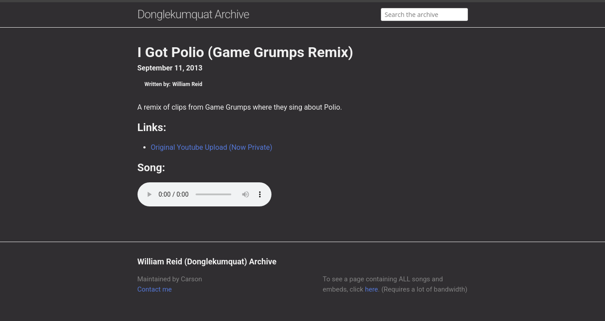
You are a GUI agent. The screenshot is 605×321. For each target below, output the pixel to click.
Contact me (155, 289)
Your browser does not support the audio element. (204, 194)
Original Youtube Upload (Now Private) (211, 147)
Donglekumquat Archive (193, 14)
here (371, 289)
